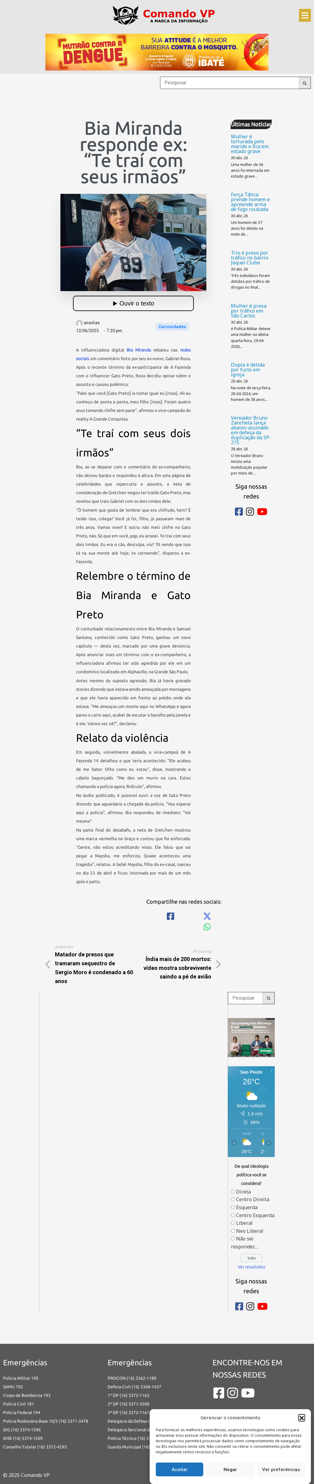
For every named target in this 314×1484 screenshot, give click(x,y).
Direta (243, 1191)
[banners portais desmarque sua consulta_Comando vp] (251, 1036)
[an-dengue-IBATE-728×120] (157, 51)
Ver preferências (281, 1469)
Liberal (244, 1223)
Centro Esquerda (255, 1215)
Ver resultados (251, 1266)
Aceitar (180, 1469)
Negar (230, 1469)
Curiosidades (172, 326)
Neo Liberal (249, 1231)
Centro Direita (252, 1199)
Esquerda (247, 1207)
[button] (302, 1417)
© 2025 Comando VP (26, 1475)
